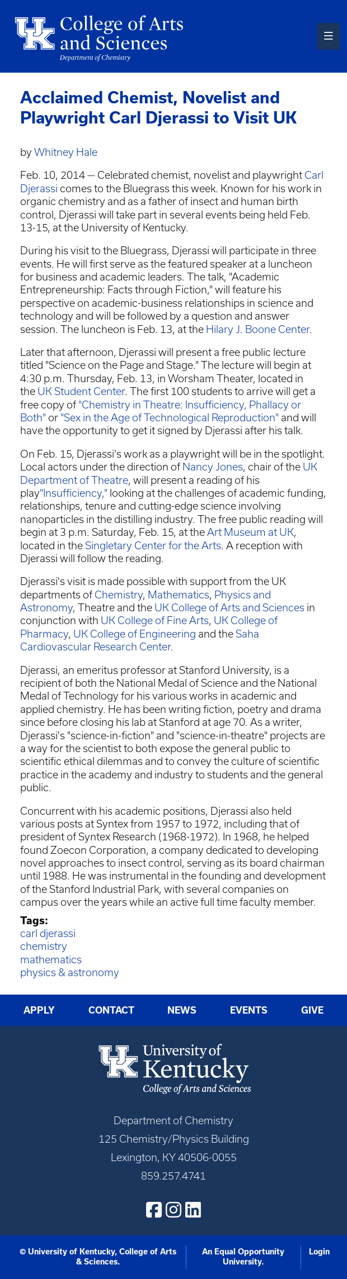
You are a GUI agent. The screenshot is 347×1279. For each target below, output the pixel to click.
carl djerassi (48, 933)
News (181, 1010)
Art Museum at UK (250, 532)
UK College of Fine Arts (155, 620)
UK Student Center (81, 391)
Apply (39, 1010)
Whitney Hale (65, 152)
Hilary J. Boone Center (258, 329)
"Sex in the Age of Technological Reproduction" (169, 418)
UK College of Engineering (134, 634)
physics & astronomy (69, 972)
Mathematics (178, 595)
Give (312, 1010)
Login (319, 1251)
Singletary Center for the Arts (153, 545)
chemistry (43, 946)
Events (249, 1010)
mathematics (51, 960)
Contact (111, 1010)
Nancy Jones (212, 467)
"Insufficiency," (73, 493)
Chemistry (119, 595)
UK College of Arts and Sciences (229, 608)
